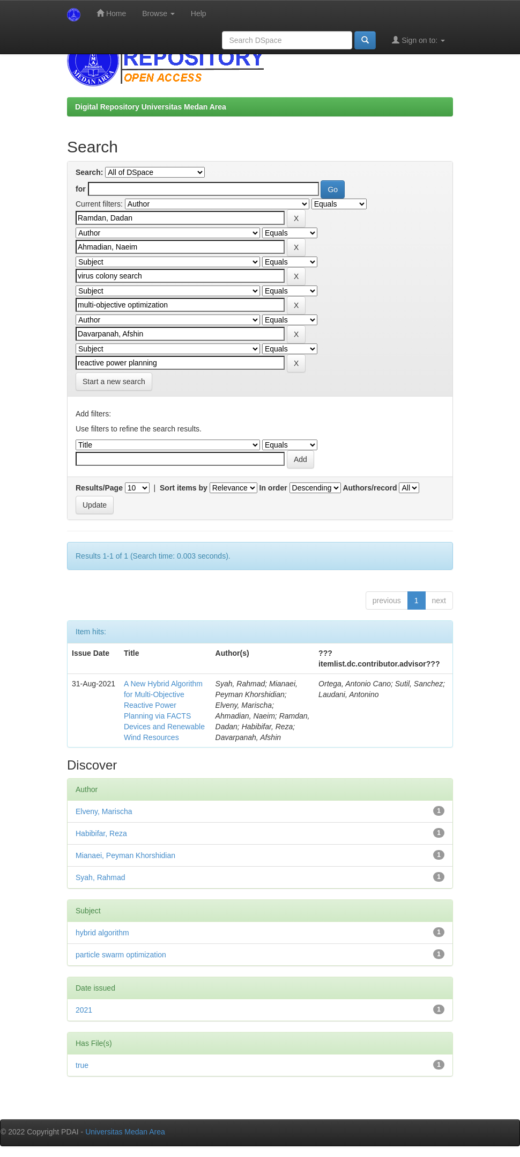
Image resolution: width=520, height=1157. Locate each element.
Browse (158, 13)
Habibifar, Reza (101, 833)
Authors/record (370, 488)
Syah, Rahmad (100, 877)
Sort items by (183, 488)
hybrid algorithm (102, 932)
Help (198, 13)
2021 (84, 1010)
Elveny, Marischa (104, 811)
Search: (89, 172)
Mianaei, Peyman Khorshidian (125, 855)
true (82, 1065)
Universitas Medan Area (125, 1131)
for (81, 189)
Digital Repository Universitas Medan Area (150, 106)
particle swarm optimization (121, 954)
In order (273, 488)
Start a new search (114, 381)
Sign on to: (418, 40)
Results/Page (99, 488)
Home (111, 13)
